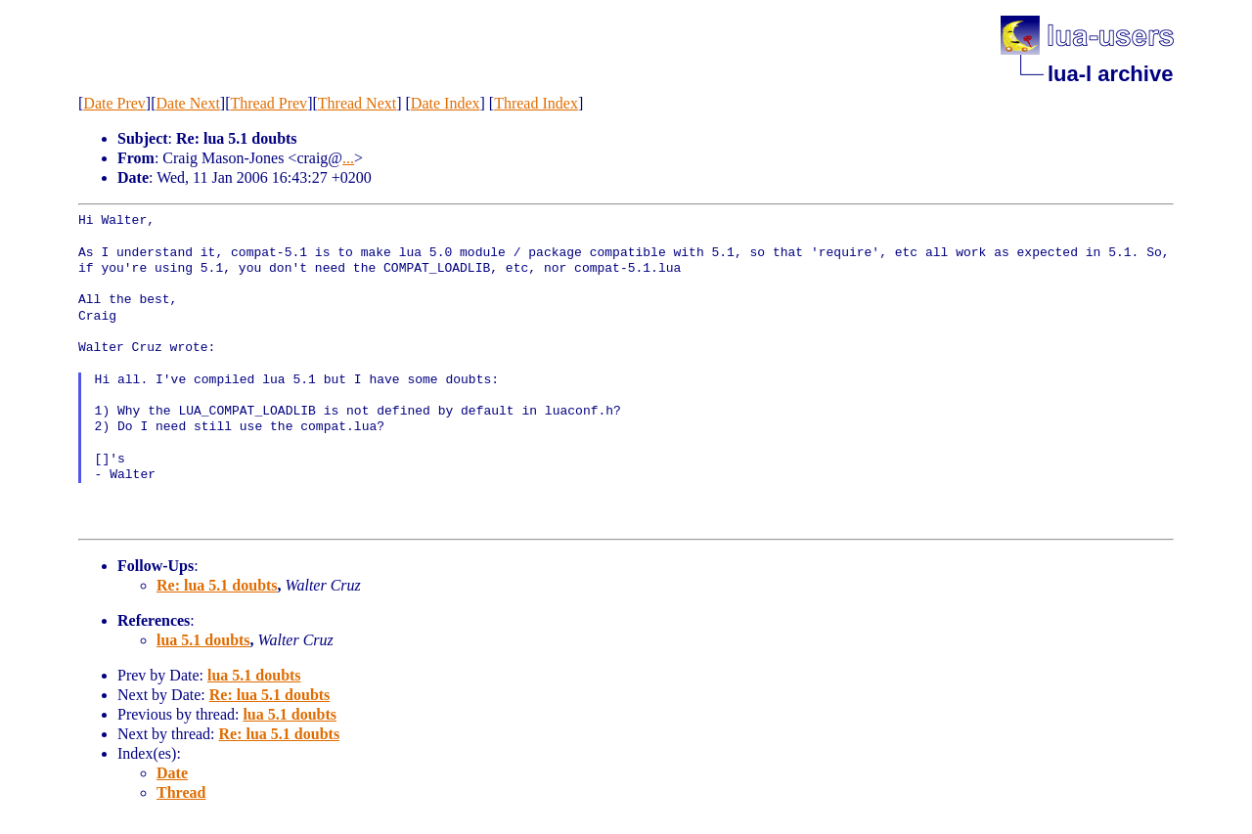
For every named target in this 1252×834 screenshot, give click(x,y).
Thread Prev (268, 103)
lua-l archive (1110, 74)
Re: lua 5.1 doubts (217, 585)
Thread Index (536, 103)
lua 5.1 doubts (203, 640)
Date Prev (114, 103)
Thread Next (357, 103)
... (348, 158)
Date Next (188, 103)
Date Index (445, 103)
